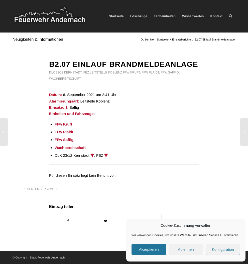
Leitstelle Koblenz (106, 72)
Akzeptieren (149, 249)
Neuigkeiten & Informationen (38, 39)
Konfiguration (223, 249)
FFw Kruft (131, 72)
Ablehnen (186, 249)
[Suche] (230, 16)
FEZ (86, 72)
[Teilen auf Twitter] (105, 221)
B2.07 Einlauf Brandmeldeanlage (123, 64)
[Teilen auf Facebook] (68, 221)
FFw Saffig (170, 72)
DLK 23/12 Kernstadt (65, 72)
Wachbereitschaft (65, 78)
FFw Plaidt (150, 72)
